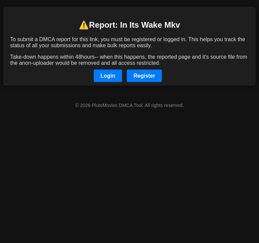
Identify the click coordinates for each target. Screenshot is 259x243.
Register (144, 76)
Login (107, 76)
